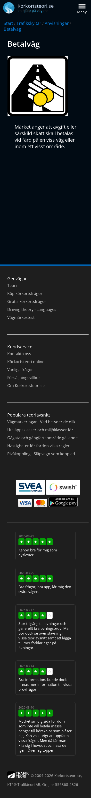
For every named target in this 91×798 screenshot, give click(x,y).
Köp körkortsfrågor (24, 293)
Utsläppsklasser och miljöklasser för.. (41, 429)
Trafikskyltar (29, 23)
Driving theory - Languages (31, 309)
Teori (12, 285)
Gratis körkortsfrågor (26, 301)
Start (8, 23)
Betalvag (12, 29)
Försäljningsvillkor (23, 377)
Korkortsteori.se (67, 775)
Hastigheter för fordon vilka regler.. (39, 445)
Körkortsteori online (25, 361)
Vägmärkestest (21, 317)
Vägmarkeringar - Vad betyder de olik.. (42, 422)
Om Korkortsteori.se (26, 385)
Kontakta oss (19, 353)
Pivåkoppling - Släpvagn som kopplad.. (42, 453)
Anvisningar (57, 23)
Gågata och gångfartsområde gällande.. (43, 437)
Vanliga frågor (20, 369)
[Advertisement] (45, 199)
